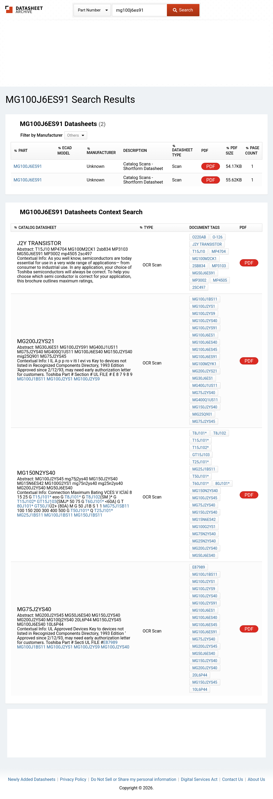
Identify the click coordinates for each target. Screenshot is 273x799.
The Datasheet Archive (24, 9)
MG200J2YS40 (204, 548)
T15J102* (26, 501)
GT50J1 (41, 506)
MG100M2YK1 (204, 364)
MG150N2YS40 (205, 491)
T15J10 (198, 251)
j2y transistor (207, 244)
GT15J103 (47, 501)
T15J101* (42, 497)
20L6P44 (199, 675)
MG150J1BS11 (88, 515)
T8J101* (73, 497)
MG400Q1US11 (205, 400)
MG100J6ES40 (204, 342)
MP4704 (219, 251)
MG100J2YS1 (60, 379)
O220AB (199, 237)
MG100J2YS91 (204, 328)
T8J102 (93, 497)
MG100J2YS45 (204, 498)
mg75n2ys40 (204, 534)
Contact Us (232, 779)
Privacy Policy (73, 779)
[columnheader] (33, 150)
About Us (256, 779)
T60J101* (94, 501)
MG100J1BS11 (31, 379)
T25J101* (103, 510)
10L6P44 (199, 689)
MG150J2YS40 (204, 407)
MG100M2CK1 (204, 259)
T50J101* (79, 510)
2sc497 (198, 287)
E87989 (110, 642)
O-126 (218, 237)
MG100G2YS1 (203, 527)
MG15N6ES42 (203, 519)
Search (183, 10)
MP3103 (219, 266)
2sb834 (198, 266)
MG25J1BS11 (30, 515)
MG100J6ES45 (204, 349)
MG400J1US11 (204, 385)
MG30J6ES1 (202, 378)
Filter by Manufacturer (41, 135)
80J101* (25, 506)
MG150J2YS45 (204, 682)
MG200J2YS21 (204, 371)
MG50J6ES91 (203, 273)
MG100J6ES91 (204, 357)
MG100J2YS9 (87, 379)
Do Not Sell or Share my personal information (133, 779)
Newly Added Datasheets (31, 779)
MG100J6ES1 (203, 335)
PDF (210, 166)
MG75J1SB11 (116, 506)
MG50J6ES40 (203, 555)
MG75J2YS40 (203, 393)
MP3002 (199, 280)
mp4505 (220, 280)
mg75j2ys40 (203, 505)
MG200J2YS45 (204, 646)
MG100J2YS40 (204, 321)
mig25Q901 (202, 414)
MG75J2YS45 (203, 421)
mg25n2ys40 (204, 541)
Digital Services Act (199, 779)
